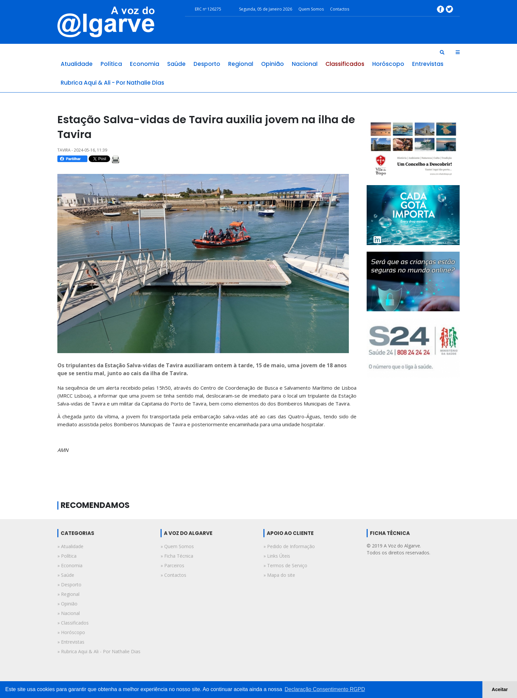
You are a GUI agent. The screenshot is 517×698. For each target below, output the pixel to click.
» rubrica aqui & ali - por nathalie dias (98, 651)
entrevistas (427, 64)
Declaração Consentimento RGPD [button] (325, 689)
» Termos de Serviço (285, 565)
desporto (207, 64)
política (111, 64)
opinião (272, 64)
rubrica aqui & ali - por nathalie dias (112, 83)
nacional (305, 64)
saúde (176, 64)
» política (66, 556)
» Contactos (173, 575)
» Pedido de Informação (289, 546)
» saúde (65, 575)
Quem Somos (311, 9)
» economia (69, 565)
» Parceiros (172, 565)
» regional (68, 594)
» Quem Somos (177, 546)
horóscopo (388, 64)
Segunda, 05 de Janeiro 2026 (265, 9)
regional (240, 64)
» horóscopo (71, 632)
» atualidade (70, 546)
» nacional (68, 613)
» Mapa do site (279, 575)
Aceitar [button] (500, 689)
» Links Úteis (276, 556)
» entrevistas (70, 642)
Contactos (339, 9)
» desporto (69, 584)
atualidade (77, 64)
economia (144, 64)
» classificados (73, 623)
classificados (344, 64)
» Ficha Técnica (177, 556)
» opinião (67, 603)
